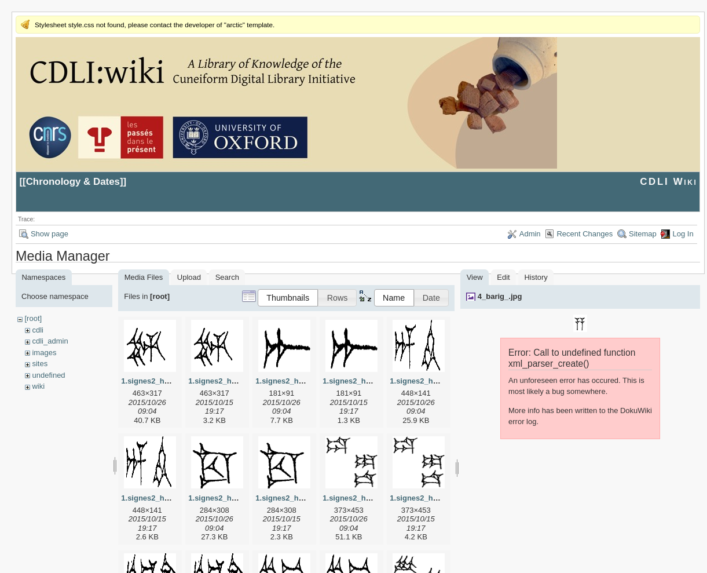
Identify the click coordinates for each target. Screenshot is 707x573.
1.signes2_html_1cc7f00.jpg (238, 498)
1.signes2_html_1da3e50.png (442, 498)
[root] (33, 318)
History (535, 277)
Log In (682, 233)
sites (39, 363)
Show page (49, 233)
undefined (48, 375)
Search (227, 277)
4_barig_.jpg (500, 296)
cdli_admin (50, 341)
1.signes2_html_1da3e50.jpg (373, 498)
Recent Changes (584, 233)
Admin (530, 233)
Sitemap (643, 233)
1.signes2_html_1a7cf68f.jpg (306, 381)
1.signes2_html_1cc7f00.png (306, 498)
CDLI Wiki (668, 181)
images (44, 352)
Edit (503, 277)
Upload (189, 277)
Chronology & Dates (73, 181)
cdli (37, 330)
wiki (38, 386)
